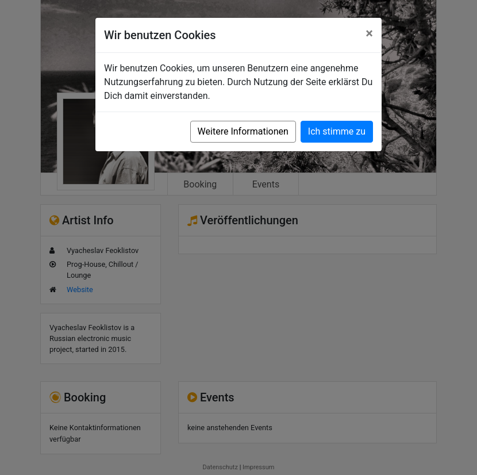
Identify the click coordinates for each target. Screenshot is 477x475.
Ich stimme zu (337, 131)
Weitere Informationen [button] (243, 131)
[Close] (369, 33)
